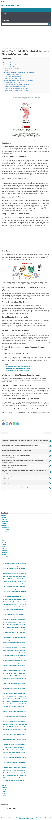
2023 (3, 554)
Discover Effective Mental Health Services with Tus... (14, 606)
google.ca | (17, 817)
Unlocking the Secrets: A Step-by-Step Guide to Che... (14, 782)
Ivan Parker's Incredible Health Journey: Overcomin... (14, 754)
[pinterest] (10, 423)
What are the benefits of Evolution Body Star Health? (17, 84)
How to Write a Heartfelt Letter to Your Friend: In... (14, 583)
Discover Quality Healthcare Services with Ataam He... (14, 726)
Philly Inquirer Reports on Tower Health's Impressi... (14, 657)
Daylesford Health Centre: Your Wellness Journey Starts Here (19, 366)
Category (4, 13)
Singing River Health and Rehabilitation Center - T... (14, 594)
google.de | (37, 817)
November (5, 529)
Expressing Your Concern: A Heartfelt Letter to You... (14, 576)
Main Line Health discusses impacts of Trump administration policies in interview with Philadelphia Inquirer (25, 440)
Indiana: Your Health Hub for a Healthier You (11, 481)
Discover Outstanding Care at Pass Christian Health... (14, 708)
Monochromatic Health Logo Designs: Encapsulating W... (15, 629)
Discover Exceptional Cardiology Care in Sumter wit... (14, 721)
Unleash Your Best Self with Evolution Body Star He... (14, 632)
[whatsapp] (14, 423)
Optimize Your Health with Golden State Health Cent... (14, 765)
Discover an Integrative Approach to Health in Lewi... (14, 762)
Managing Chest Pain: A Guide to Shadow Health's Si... (14, 675)
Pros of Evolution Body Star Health (13, 74)
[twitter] (7, 423)
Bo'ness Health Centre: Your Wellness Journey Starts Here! (18, 368)
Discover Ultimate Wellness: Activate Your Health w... (14, 696)
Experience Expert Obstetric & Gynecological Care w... (14, 706)
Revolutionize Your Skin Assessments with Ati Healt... (14, 647)
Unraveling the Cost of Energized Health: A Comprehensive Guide (16, 455)
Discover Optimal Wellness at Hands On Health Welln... (15, 701)
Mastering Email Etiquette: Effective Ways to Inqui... (14, 599)
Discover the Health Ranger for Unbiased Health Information (15, 465)
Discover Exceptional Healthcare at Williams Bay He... (14, 775)
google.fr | (42, 817)
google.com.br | (22, 818)
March (4, 519)
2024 (3, 544)
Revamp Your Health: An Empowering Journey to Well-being (15, 487)
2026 (3, 515)
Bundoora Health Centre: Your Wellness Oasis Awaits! (17, 370)
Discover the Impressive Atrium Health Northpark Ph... (14, 568)
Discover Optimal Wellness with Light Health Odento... (14, 591)
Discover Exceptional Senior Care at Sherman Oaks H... (15, 686)
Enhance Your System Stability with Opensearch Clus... (15, 622)
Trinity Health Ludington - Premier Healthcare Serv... (14, 665)
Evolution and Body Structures (10, 63)
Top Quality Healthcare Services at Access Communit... (15, 601)
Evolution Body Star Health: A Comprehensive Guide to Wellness (18, 72)
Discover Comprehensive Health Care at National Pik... (15, 624)
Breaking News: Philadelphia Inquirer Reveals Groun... (14, 739)
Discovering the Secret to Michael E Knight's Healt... (14, 668)
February (5, 521)
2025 (3, 525)
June (4, 540)
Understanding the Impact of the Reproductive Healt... (14, 655)
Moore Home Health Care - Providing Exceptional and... (15, 663)
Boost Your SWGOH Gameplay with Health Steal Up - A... (15, 617)
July (4, 538)
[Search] (25, 24)
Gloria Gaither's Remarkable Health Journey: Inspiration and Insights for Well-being (20, 445)
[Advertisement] (26, 37)
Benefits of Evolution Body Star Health (14, 78)
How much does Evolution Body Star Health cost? (16, 90)
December (5, 527)
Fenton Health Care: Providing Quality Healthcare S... (14, 747)
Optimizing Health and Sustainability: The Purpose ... (14, 586)
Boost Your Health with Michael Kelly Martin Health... (14, 670)
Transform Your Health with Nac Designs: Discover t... (14, 619)
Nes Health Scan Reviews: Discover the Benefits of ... (14, 744)
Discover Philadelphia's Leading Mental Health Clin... (14, 734)
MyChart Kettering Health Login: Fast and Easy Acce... (14, 711)
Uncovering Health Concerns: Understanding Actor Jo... (15, 693)
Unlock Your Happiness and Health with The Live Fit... (14, 780)
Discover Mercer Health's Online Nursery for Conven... (14, 627)
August (4, 536)
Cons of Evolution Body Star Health (13, 76)
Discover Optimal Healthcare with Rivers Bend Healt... (14, 760)
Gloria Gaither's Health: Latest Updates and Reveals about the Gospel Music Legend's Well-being (22, 460)
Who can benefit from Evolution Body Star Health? (16, 88)
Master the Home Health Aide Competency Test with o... (15, 729)
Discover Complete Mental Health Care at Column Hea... (15, 757)
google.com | (4, 817)
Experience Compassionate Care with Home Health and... (15, 698)
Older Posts (47, 433)
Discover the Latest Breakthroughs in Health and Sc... (14, 772)
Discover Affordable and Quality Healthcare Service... (14, 609)
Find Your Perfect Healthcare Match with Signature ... (14, 645)
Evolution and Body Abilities (10, 66)
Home (3, 10)
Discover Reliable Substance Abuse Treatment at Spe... (15, 716)
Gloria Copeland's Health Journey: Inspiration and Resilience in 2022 (16, 450)
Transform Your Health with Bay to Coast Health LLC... (14, 678)
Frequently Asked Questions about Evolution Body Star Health (18, 80)
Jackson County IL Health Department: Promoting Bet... (15, 573)
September (5, 533)
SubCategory (5, 17)
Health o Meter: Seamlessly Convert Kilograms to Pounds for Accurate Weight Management (21, 476)
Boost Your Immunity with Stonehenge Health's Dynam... (15, 731)
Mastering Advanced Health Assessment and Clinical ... (15, 660)
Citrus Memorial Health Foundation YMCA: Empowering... (15, 680)
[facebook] (3, 423)
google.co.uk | (10, 817)
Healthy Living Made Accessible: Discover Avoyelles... (14, 714)
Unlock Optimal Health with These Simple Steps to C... (14, 614)
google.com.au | (24, 817)
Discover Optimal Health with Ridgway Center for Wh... (14, 566)
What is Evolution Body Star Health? (13, 82)
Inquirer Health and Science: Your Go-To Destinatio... (14, 652)
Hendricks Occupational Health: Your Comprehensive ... (15, 581)
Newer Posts (4, 433)
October (5, 531)
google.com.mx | (30, 818)
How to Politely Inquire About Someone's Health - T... (14, 742)
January (5, 523)
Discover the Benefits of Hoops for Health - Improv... (14, 589)
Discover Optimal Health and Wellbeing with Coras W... (14, 571)
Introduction (6, 61)
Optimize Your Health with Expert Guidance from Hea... (15, 777)
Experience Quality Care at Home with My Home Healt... (15, 604)
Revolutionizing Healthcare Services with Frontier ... (14, 640)
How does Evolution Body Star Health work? (15, 86)
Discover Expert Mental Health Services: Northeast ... (14, 634)
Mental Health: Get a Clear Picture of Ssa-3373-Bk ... (14, 691)
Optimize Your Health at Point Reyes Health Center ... (14, 770)
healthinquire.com (10, 6)
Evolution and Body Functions (10, 64)
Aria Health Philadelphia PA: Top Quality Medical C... (14, 752)
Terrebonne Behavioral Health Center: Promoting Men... (15, 563)
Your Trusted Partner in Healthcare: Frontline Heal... (14, 611)
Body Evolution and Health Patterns (11, 68)
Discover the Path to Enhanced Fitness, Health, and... (14, 749)
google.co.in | (31, 817)
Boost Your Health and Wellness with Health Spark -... (14, 642)
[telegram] (17, 423)
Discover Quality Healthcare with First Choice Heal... (14, 596)
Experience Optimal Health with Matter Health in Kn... (14, 578)
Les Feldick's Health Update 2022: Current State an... (14, 683)
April (4, 517)
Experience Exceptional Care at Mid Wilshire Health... (14, 737)
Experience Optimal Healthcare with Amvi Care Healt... (15, 767)
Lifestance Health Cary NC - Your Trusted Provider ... (14, 637)
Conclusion (6, 70)
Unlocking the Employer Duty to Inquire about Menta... (14, 719)
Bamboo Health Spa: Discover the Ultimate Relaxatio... (15, 688)
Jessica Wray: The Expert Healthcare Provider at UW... (14, 650)
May (4, 542)
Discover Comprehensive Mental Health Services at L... (15, 703)
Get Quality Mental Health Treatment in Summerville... (15, 724)
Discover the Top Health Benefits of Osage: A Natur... (14, 673)
